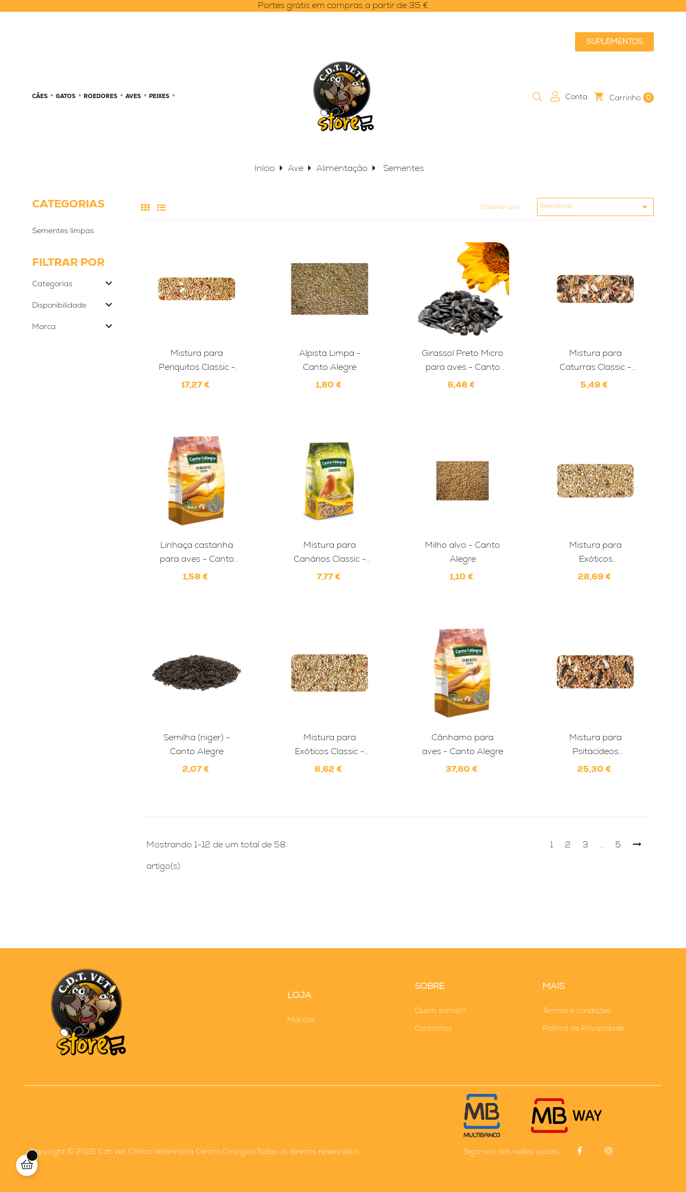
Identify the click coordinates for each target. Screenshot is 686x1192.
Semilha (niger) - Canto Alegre (196, 744)
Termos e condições (577, 1010)
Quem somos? (440, 1010)
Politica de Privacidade (583, 1028)
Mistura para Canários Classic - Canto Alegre (330, 552)
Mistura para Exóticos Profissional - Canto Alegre (595, 552)
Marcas (301, 1019)
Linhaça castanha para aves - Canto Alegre (197, 552)
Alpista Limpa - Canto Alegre (330, 359)
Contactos (433, 1028)
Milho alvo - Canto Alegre (462, 551)
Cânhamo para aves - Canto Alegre (462, 744)
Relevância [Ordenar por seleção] (595, 206)
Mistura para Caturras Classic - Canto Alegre (595, 360)
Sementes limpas (63, 230)
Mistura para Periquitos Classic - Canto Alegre (197, 360)
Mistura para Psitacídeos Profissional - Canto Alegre (595, 745)
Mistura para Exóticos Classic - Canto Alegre (329, 745)
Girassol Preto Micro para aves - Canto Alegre (462, 360)
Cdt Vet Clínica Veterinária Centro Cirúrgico (176, 1151)
